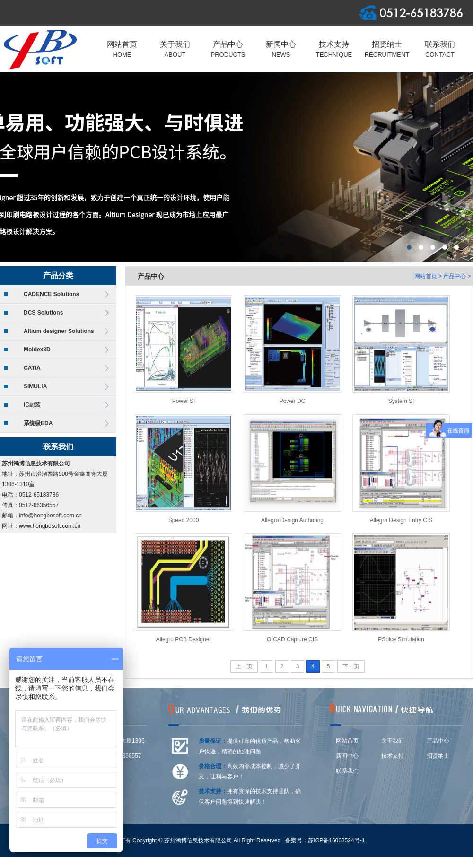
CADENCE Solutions (51, 294)
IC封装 (32, 405)
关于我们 (392, 740)
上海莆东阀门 (236, 167)
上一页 (244, 666)
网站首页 (425, 276)
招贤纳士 (438, 755)
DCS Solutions (43, 312)
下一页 (350, 666)
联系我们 (347, 771)
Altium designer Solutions (59, 331)
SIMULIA (35, 386)
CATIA (32, 368)
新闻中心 (347, 755)
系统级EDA (38, 423)
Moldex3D (37, 349)
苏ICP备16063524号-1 (336, 840)
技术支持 (392, 755)
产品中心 (454, 276)
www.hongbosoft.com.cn (49, 526)
